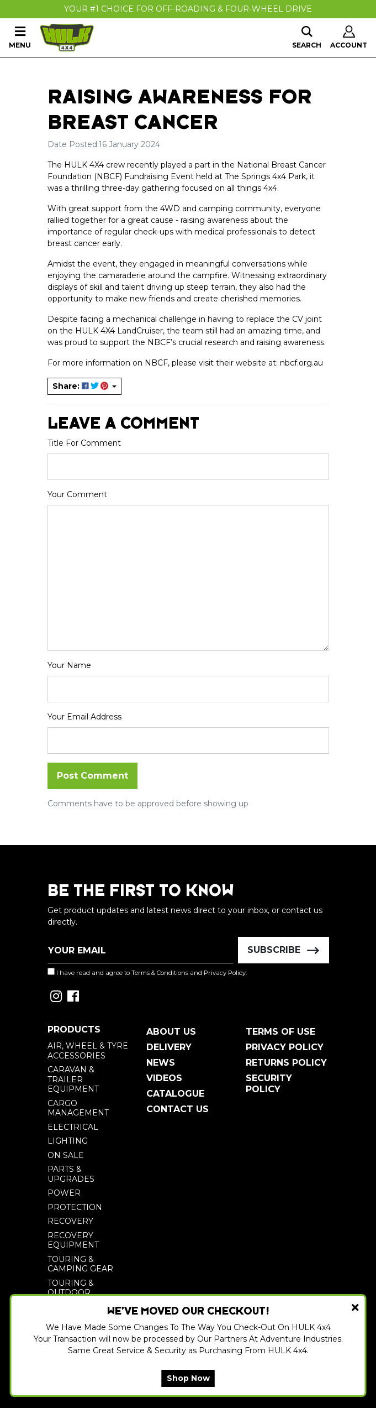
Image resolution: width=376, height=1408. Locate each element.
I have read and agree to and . (147, 972)
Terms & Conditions (159, 973)
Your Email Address (84, 717)
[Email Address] (140, 950)
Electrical (72, 1127)
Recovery (70, 1221)
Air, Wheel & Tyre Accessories (87, 1051)
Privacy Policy (225, 973)
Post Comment (92, 775)
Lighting (67, 1141)
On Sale (65, 1155)
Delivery (169, 1047)
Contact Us (177, 1109)
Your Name (69, 665)
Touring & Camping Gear (80, 1264)
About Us (171, 1031)
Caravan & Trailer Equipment (73, 1079)
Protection (74, 1207)
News (160, 1062)
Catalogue (175, 1093)
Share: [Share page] (81, 386)
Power (64, 1193)
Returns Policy (286, 1062)
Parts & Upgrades (70, 1174)
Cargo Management (78, 1108)
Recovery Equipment (73, 1240)
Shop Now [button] (188, 1378)
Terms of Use (280, 1031)
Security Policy (269, 1083)
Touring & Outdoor (70, 1288)
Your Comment (77, 494)
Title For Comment (84, 443)
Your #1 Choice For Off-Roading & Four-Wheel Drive (188, 9)
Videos (164, 1078)
